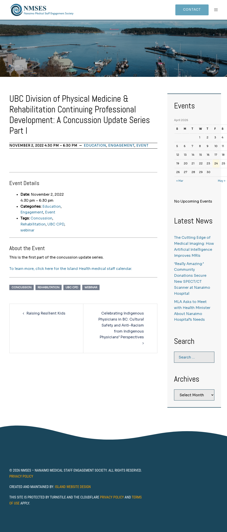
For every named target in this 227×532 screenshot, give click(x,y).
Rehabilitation (33, 224)
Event (142, 145)
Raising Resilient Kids (45, 313)
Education (95, 145)
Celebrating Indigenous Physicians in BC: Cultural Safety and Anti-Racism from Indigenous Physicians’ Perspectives (121, 325)
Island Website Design (73, 487)
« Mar (179, 180)
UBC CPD (55, 224)
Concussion (41, 218)
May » (221, 180)
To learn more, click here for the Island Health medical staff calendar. (70, 268)
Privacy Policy (21, 476)
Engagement (121, 145)
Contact (191, 10)
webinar (27, 230)
